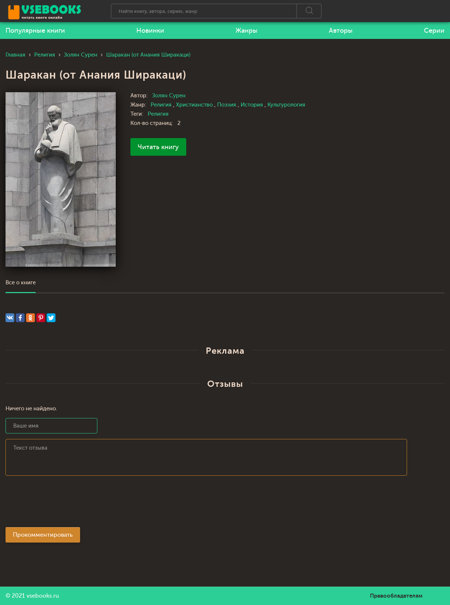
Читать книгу (158, 147)
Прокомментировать (43, 535)
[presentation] (61, 503)
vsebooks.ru (42, 596)
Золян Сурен (169, 96)
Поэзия (227, 105)
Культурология (286, 105)
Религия (162, 105)
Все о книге (21, 283)
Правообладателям (396, 596)
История (252, 105)
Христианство (195, 105)
